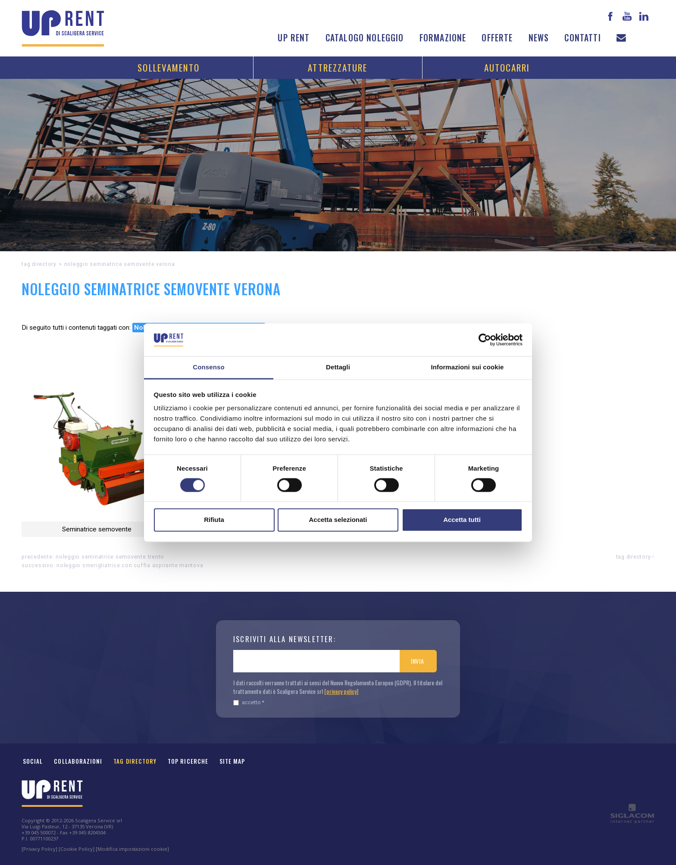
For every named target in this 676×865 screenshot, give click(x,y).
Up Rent (294, 37)
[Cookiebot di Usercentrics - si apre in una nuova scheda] (485, 339)
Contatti (582, 37)
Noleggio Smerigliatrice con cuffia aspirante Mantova (129, 565)
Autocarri (507, 67)
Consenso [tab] (208, 367)
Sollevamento (169, 67)
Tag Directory (134, 761)
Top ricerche (188, 761)
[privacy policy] (341, 691)
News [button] (539, 37)
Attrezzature (337, 67)
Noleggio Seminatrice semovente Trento (110, 556)
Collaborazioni (78, 761)
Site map (232, 761)
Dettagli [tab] (338, 367)
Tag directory (39, 264)
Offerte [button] (497, 37)
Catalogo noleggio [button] (364, 37)
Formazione (442, 37)
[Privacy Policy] (39, 849)
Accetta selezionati (338, 520)
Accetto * (248, 702)
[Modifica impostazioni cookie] (132, 849)
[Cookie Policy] (76, 849)
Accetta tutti (462, 520)
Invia (417, 660)
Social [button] (33, 761)
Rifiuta (214, 520)
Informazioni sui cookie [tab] (467, 367)
